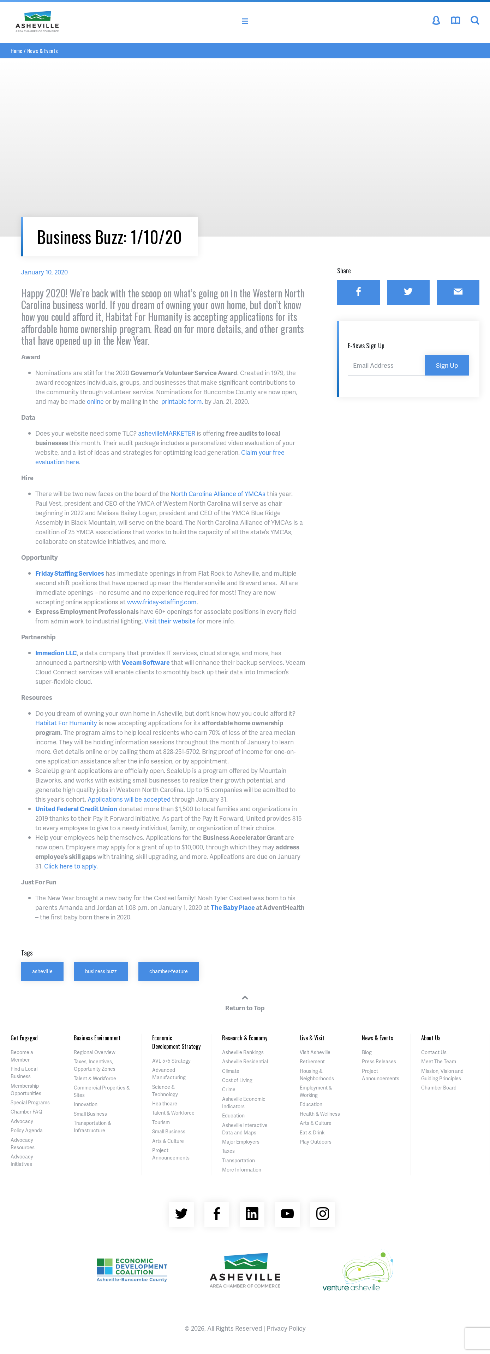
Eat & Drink (312, 1132)
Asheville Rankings (243, 1052)
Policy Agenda (27, 1130)
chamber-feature (168, 971)
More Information (241, 1169)
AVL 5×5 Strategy (171, 1060)
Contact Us (434, 1052)
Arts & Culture (168, 1141)
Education (233, 1115)
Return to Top (245, 1002)
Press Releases (379, 1061)
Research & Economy (244, 1038)
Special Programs (30, 1102)
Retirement (312, 1061)
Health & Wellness (320, 1113)
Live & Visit (312, 1038)
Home (16, 50)
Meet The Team (438, 1061)
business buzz (101, 971)
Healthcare (164, 1103)
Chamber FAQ (26, 1111)
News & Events (42, 50)
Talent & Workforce (95, 1078)
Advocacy (22, 1121)
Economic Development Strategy (176, 1042)
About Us (431, 1038)
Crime (228, 1089)
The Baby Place (233, 907)
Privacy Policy (286, 1328)
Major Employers (240, 1141)
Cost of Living (237, 1080)
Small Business (90, 1113)
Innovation (85, 1104)
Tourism (161, 1122)
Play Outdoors (315, 1141)
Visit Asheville (315, 1052)
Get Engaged (24, 1038)
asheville (42, 971)
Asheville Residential (245, 1061)
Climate (230, 1071)
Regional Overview (94, 1052)
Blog (367, 1052)
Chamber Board (438, 1087)
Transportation (238, 1160)
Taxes (228, 1150)
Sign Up (447, 365)
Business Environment (97, 1038)
